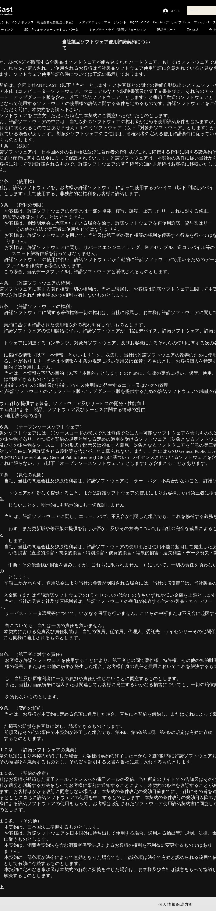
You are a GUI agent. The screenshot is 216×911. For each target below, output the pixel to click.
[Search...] (200, 10)
